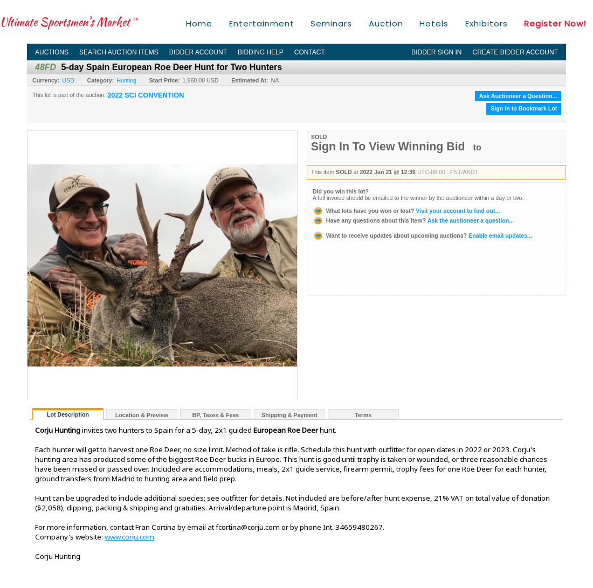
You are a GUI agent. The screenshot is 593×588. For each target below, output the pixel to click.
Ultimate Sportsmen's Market (69, 22)
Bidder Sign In (436, 52)
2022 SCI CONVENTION (145, 95)
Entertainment (261, 23)
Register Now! (555, 23)
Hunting (126, 80)
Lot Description (68, 414)
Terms (363, 415)
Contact (309, 52)
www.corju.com (129, 537)
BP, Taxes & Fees (215, 415)
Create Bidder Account (515, 52)
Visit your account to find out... (406, 210)
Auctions (51, 52)
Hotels (434, 23)
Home (199, 23)
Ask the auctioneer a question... (413, 220)
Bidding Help (261, 52)
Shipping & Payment (289, 415)
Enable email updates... (422, 235)
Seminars (331, 23)
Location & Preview (141, 415)
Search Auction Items (118, 52)
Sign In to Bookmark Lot (524, 108)
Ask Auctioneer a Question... (518, 96)
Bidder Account (198, 52)
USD (68, 80)
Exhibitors (486, 23)
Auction (386, 23)
